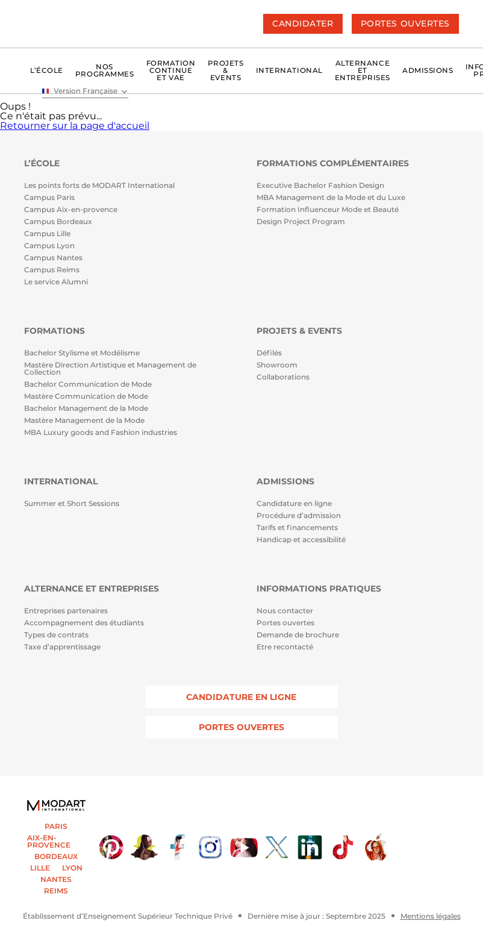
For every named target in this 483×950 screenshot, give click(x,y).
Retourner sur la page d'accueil (74, 125)
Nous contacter (285, 611)
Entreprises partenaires (66, 611)
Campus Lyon (49, 246)
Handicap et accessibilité (301, 540)
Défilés (269, 353)
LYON (72, 868)
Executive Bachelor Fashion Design (320, 186)
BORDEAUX (56, 856)
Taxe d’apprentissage (62, 647)
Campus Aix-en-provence (70, 210)
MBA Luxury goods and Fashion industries (100, 433)
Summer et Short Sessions (71, 504)
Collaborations (283, 377)
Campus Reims (51, 270)
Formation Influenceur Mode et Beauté (328, 210)
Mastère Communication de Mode (86, 397)
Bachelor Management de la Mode (86, 409)
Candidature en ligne (294, 504)
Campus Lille (47, 234)
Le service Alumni (56, 282)
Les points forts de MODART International (99, 186)
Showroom (277, 365)
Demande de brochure (298, 635)
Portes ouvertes (285, 623)
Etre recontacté (285, 647)
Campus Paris (49, 198)
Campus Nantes (53, 258)
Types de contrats (56, 635)
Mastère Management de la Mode (84, 421)
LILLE (40, 868)
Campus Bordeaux (58, 222)
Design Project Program (301, 222)
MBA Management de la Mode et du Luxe (331, 198)
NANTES (56, 879)
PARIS (56, 826)
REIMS (56, 891)
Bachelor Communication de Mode (88, 385)
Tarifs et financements (297, 528)
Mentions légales (430, 916)
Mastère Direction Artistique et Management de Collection (110, 369)
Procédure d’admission (299, 516)
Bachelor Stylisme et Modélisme (82, 353)
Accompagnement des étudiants (84, 623)
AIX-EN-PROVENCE (48, 841)
